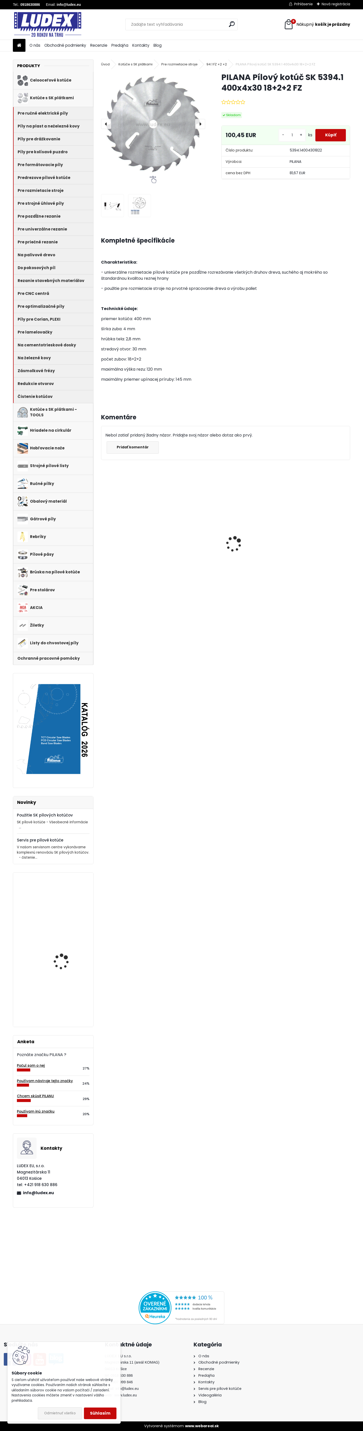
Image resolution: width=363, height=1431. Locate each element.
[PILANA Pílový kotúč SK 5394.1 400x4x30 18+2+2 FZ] (153, 124)
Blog (158, 45)
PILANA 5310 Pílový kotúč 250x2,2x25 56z (67, 948)
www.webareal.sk (202, 1425)
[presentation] (106, 124)
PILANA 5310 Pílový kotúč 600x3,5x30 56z (192, 544)
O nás (34, 45)
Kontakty (140, 45)
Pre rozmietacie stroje (179, 64)
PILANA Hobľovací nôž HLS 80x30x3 (65, 997)
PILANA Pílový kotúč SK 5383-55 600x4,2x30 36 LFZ (320, 550)
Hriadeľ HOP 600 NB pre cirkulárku (127, 550)
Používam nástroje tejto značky (45, 1081)
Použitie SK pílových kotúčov (45, 815)
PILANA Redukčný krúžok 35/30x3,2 (254, 550)
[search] (232, 24)
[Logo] (47, 24)
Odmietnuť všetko (60, 1413)
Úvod (105, 64)
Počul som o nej (31, 1065)
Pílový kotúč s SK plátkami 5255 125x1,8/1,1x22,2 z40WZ (65, 906)
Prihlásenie (303, 4)
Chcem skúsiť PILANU (35, 1096)
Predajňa (119, 45)
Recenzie (98, 45)
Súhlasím (100, 1413)
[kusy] (291, 135)
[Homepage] (19, 45)
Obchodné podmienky (65, 45)
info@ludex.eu (38, 1193)
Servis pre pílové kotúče (40, 840)
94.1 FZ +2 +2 (216, 64)
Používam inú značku (35, 1111)
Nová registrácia (336, 4)
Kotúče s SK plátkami (135, 64)
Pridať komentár (133, 447)
